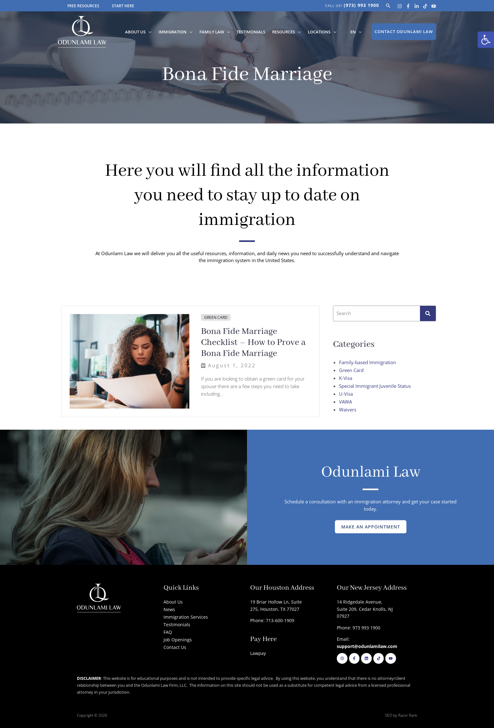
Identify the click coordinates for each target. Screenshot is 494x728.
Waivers (347, 409)
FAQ (168, 632)
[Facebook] (408, 6)
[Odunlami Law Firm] (82, 31)
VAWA (345, 401)
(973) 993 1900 (361, 5)
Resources (284, 32)
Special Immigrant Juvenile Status (375, 386)
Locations (319, 32)
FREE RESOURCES (83, 6)
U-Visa (346, 394)
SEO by (391, 715)
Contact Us (175, 647)
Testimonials (252, 32)
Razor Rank (407, 715)
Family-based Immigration (367, 362)
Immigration (175, 32)
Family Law (214, 32)
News (169, 609)
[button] (486, 40)
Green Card (215, 317)
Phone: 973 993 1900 (358, 628)
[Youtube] (433, 6)
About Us (139, 32)
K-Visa (345, 378)
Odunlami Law (370, 472)
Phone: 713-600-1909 (272, 620)
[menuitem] (352, 32)
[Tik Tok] (425, 6)
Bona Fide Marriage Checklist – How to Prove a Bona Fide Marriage (253, 342)
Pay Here (263, 639)
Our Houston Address (282, 588)
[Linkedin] (416, 6)
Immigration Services (186, 617)
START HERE (123, 6)
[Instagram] (399, 6)
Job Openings (178, 640)
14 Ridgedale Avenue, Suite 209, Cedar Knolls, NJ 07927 (365, 609)
